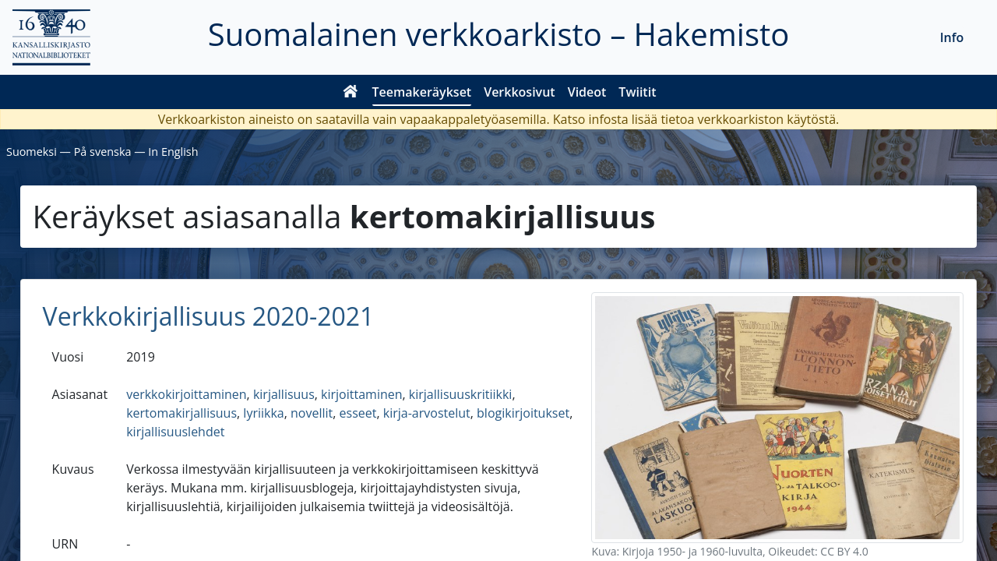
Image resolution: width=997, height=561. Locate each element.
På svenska (103, 151)
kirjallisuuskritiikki (461, 394)
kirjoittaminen (361, 394)
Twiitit (637, 92)
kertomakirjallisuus (181, 413)
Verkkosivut (519, 92)
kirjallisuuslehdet (175, 431)
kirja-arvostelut (426, 413)
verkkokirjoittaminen (186, 394)
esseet (358, 413)
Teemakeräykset (422, 92)
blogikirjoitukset (523, 413)
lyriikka (263, 413)
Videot (587, 92)
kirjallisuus (284, 394)
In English (173, 151)
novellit (312, 413)
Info (952, 37)
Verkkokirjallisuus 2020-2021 (209, 316)
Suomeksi (31, 151)
